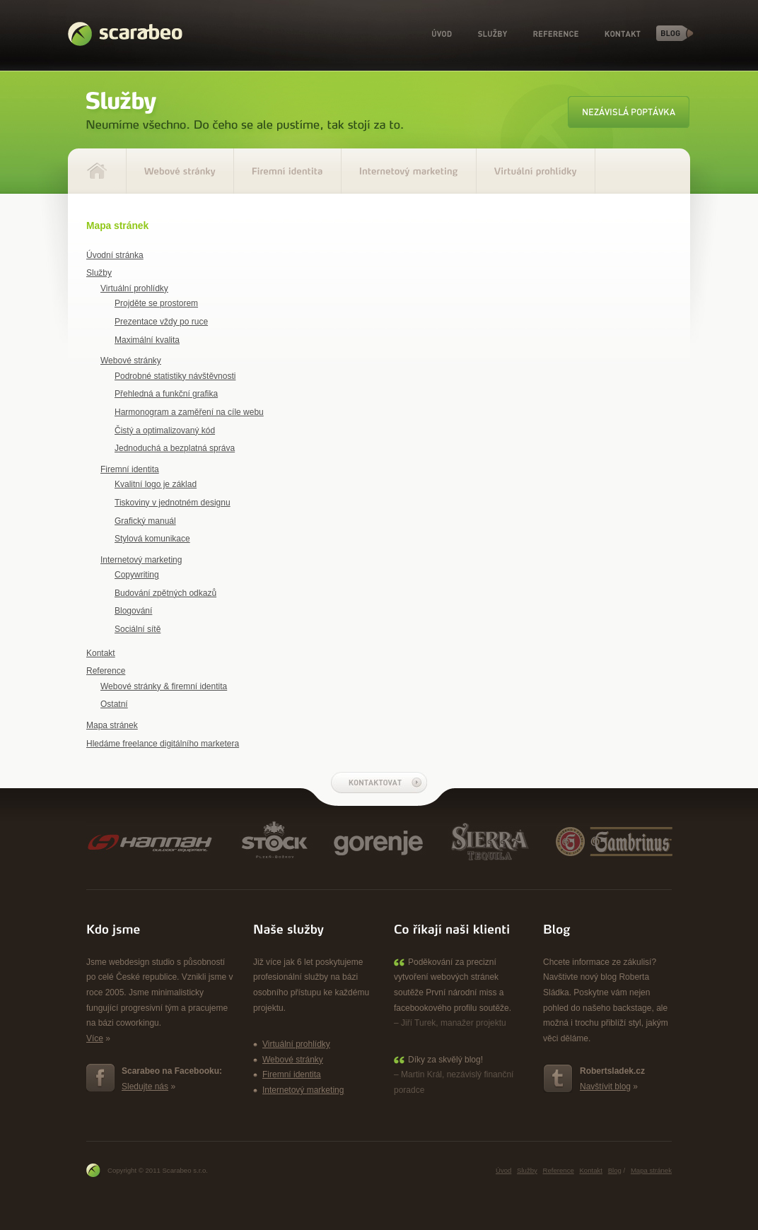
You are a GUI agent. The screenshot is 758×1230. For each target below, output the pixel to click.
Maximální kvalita (147, 340)
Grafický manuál (145, 521)
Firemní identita (129, 469)
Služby (492, 33)
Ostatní (114, 704)
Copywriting (137, 575)
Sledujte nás (145, 1086)
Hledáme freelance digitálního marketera (162, 744)
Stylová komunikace (152, 539)
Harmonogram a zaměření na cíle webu (189, 412)
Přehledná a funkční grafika (166, 394)
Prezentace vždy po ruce (161, 322)
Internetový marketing (141, 560)
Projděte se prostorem (156, 303)
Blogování (133, 611)
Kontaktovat (379, 782)
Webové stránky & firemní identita (163, 686)
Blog (675, 33)
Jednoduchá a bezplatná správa (175, 448)
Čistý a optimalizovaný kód (165, 430)
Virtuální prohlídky (134, 288)
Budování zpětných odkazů (165, 593)
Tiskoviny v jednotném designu (173, 503)
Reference (556, 33)
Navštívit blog (605, 1086)
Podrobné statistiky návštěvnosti (175, 376)
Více (94, 1038)
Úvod (442, 33)
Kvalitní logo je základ (156, 484)
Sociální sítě (138, 629)
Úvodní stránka (115, 255)
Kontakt (623, 33)
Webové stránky (130, 360)
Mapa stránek (112, 725)
